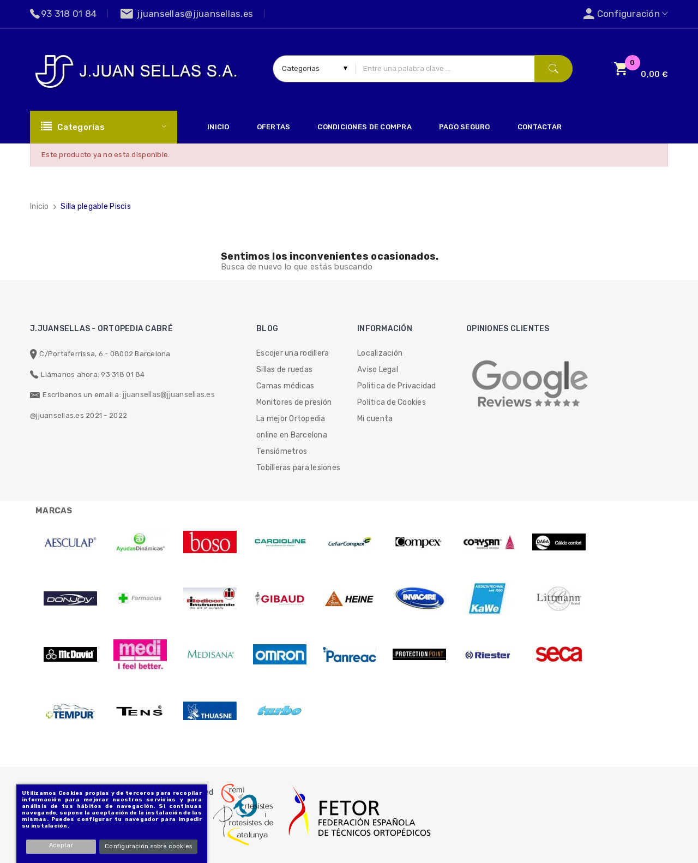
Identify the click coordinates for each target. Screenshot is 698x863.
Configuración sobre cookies (148, 846)
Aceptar (62, 845)
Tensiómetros (281, 451)
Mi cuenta (375, 418)
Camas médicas (285, 386)
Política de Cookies (391, 402)
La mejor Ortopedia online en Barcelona (291, 427)
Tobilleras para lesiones (298, 467)
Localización (379, 353)
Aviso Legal (377, 369)
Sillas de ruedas (284, 369)
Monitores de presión (294, 402)
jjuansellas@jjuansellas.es (169, 394)
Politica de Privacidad (396, 386)
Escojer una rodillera (292, 353)
